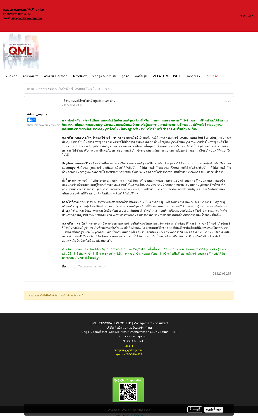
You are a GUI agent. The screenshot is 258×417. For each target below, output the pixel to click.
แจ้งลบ (227, 101)
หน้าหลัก (11, 76)
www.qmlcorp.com (135, 336)
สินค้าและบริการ (55, 76)
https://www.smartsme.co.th (89, 266)
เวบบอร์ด (212, 76)
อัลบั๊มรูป (141, 76)
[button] (224, 75)
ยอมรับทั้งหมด (213, 409)
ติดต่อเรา (193, 76)
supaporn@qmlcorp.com (26, 18)
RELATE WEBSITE (166, 76)
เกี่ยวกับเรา (31, 76)
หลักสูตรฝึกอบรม (104, 76)
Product (80, 76)
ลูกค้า (126, 76)
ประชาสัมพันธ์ (59, 89)
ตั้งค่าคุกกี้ (195, 409)
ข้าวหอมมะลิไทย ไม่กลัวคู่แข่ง (90, 89)
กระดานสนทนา (37, 89)
